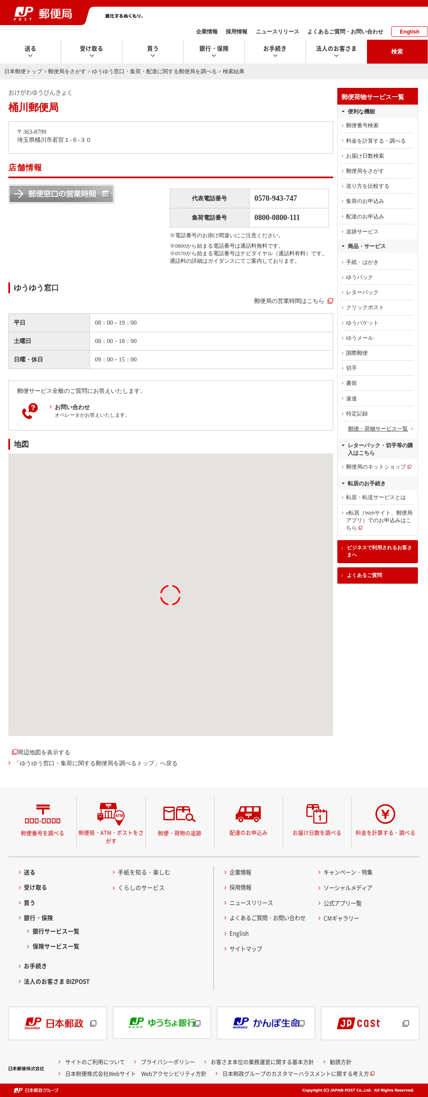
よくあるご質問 (364, 575)
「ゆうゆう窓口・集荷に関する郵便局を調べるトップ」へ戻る (96, 763)
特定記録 (357, 413)
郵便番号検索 (362, 125)
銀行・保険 (38, 917)
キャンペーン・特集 (350, 872)
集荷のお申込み (365, 201)
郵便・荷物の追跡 (179, 833)
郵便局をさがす (67, 71)
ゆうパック (359, 277)
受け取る (35, 887)
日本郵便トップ (23, 71)
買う (30, 902)
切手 (351, 368)
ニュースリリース (277, 31)
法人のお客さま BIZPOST (57, 981)
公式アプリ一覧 (344, 903)
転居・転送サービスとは (376, 497)
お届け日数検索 (365, 156)
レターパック (362, 292)
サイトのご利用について (95, 1062)
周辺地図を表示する (44, 752)
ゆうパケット (362, 323)
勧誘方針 (341, 1062)
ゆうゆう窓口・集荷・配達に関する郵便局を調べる (154, 71)
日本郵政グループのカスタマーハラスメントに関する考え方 (295, 1073)
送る (30, 872)
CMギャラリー (342, 918)
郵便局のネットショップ (376, 467)
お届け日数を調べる (317, 832)
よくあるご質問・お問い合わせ (345, 31)
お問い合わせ (72, 407)
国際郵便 (357, 353)
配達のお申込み (365, 216)
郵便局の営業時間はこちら (289, 300)
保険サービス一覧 (56, 946)
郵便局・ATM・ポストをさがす (111, 836)
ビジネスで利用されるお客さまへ (379, 551)
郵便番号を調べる (42, 833)
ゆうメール (359, 338)
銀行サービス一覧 (56, 931)
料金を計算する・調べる (376, 141)
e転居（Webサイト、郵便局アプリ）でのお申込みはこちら (379, 520)
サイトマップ (247, 948)
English (410, 31)
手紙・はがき (362, 262)
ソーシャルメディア (350, 887)
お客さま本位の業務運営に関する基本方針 (262, 1062)
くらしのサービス (141, 887)
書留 (351, 383)
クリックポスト (365, 307)
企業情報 (207, 31)
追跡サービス (362, 231)
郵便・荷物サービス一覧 (378, 428)
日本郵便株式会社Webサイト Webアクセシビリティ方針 (135, 1073)
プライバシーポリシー (168, 1062)
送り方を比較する (368, 186)
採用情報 (236, 31)
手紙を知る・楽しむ (144, 872)
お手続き (35, 965)
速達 (351, 398)
